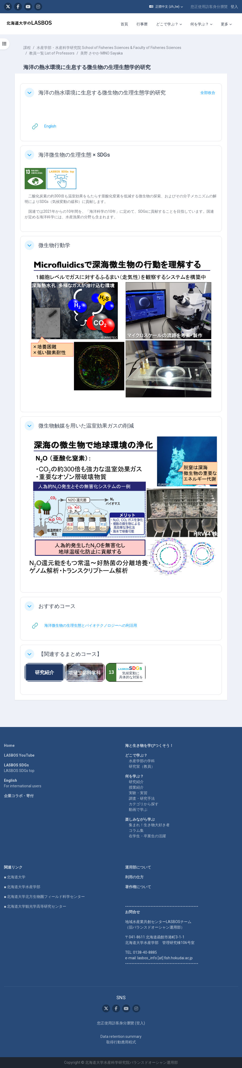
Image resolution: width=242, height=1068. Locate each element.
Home (9, 745)
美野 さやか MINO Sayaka (101, 53)
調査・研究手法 (142, 798)
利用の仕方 (134, 877)
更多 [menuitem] (224, 24)
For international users (22, 786)
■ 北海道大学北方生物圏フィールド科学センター (44, 896)
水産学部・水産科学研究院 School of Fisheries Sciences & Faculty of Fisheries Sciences (109, 48)
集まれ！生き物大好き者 (149, 825)
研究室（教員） (142, 766)
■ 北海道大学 (14, 877)
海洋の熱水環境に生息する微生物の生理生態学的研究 (102, 92)
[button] (166, 6)
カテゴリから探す (144, 804)
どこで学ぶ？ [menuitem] (167, 24)
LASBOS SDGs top (19, 771)
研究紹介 (136, 782)
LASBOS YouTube (19, 755)
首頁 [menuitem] (124, 24)
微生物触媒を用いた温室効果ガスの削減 (86, 425)
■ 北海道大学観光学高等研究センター (35, 906)
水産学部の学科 (142, 761)
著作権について (138, 887)
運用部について (138, 867)
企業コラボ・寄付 (19, 796)
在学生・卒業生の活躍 (147, 836)
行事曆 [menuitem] (142, 24)
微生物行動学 (54, 245)
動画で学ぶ (138, 809)
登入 (234, 6)
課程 (27, 48)
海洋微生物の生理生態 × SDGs (74, 155)
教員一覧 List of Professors (51, 53)
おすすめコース (57, 606)
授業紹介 (136, 787)
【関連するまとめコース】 (70, 654)
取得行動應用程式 (121, 1042)
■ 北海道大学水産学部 (22, 887)
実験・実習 (138, 793)
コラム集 (136, 830)
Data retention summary (121, 1036)
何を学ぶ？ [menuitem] (199, 24)
